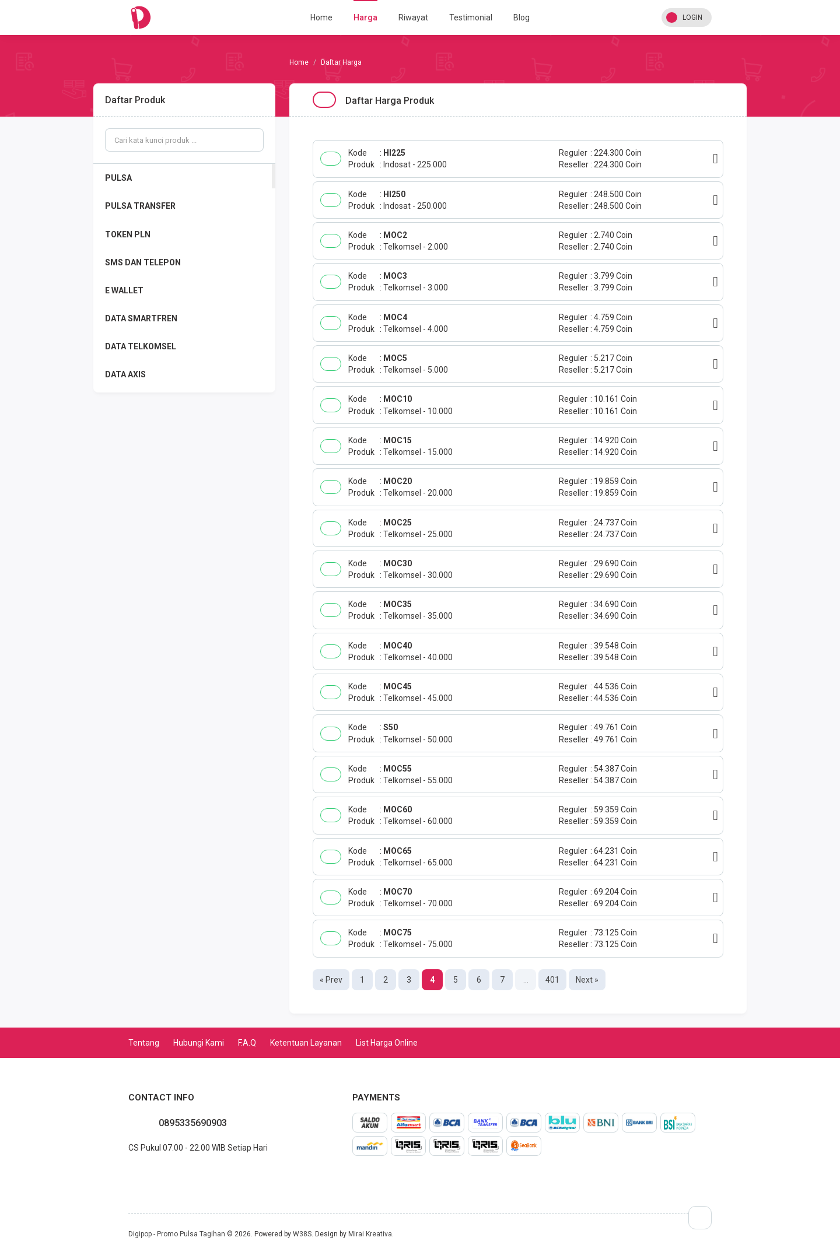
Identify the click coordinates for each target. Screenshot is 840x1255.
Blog (521, 17)
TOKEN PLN (127, 234)
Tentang (143, 1042)
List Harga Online (387, 1042)
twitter (147, 1173)
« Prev (331, 979)
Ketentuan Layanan (306, 1042)
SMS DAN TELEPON (143, 262)
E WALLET (124, 290)
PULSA (118, 178)
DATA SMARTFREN (141, 318)
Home (321, 17)
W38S (302, 1234)
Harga (365, 17)
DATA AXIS (125, 374)
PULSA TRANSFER (140, 206)
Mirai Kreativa (370, 1234)
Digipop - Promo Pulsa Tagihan (176, 1234)
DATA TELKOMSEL (140, 346)
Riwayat (413, 17)
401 (552, 979)
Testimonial (470, 17)
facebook (137, 1173)
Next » (587, 979)
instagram (156, 1173)
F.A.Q (247, 1042)
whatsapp (128, 1173)
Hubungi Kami (198, 1042)
